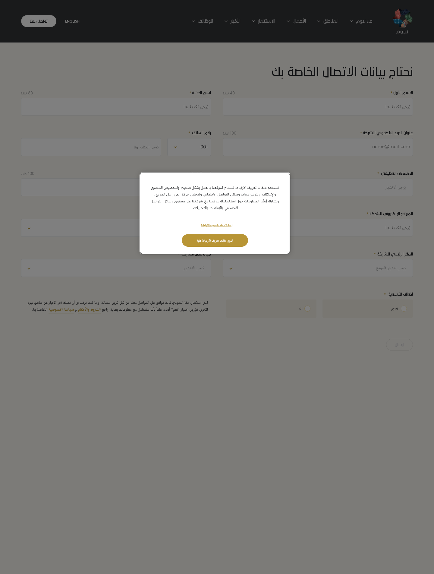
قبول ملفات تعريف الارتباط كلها (215, 240)
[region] (215, 213)
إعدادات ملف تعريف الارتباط (216, 224)
